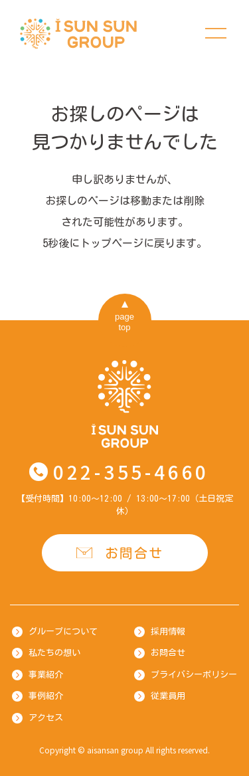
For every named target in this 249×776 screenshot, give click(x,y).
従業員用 (168, 696)
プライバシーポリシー (194, 674)
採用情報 (168, 631)
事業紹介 (46, 674)
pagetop (124, 322)
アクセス (46, 718)
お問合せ (134, 552)
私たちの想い (54, 652)
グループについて (63, 631)
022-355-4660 (131, 471)
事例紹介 (46, 696)
